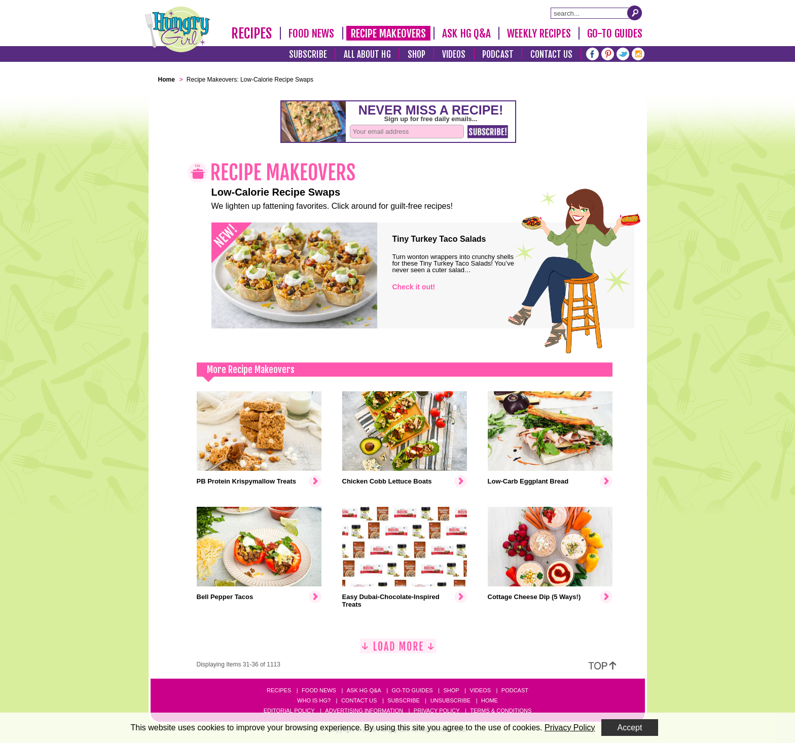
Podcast (498, 54)
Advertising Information (364, 711)
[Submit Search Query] (634, 12)
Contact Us (551, 54)
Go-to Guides (411, 690)
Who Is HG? (314, 700)
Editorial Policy (289, 711)
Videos (454, 54)
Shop (416, 54)
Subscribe (308, 54)
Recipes (251, 33)
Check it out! (414, 287)
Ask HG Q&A (466, 33)
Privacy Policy (437, 711)
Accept (630, 727)
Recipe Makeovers (388, 33)
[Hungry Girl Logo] (177, 29)
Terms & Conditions (500, 711)
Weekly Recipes (538, 33)
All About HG (367, 54)
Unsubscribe (450, 700)
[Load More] (398, 650)
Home (489, 700)
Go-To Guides (614, 33)
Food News (311, 33)
